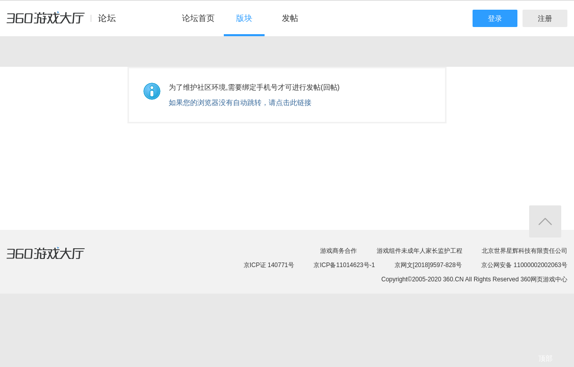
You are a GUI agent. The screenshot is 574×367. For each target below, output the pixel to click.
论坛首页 (198, 18)
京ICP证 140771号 (269, 265)
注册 (545, 18)
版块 (244, 18)
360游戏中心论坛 (65, 22)
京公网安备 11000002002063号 (524, 265)
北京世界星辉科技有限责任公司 (524, 250)
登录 (495, 18)
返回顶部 (545, 221)
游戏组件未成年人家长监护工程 (419, 250)
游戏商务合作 (338, 250)
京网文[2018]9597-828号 (428, 265)
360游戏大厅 (56, 259)
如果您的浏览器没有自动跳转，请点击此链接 (240, 102)
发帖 (290, 18)
